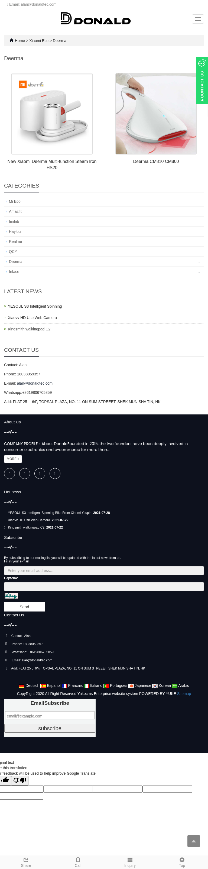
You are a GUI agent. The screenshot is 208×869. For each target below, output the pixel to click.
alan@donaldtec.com (35, 383)
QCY (13, 251)
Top (182, 862)
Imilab (14, 221)
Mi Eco (15, 201)
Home (20, 40)
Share (26, 862)
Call (78, 862)
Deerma (59, 40)
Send (24, 606)
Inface (14, 271)
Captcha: (11, 578)
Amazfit (15, 211)
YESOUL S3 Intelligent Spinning (35, 306)
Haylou (15, 231)
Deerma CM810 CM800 (156, 161)
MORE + (13, 459)
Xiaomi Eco (39, 40)
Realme (15, 241)
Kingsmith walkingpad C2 (29, 329)
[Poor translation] (19, 781)
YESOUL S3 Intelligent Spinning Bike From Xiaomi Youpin (50, 513)
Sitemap (184, 693)
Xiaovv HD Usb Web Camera (32, 318)
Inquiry (130, 862)
